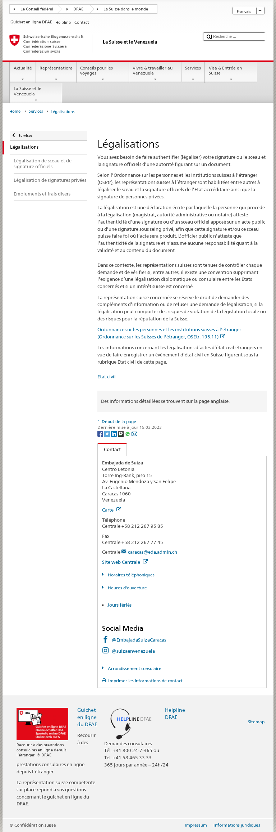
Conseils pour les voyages (103, 73)
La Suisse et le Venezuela (36, 94)
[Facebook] (100, 433)
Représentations (56, 73)
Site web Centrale (125, 562)
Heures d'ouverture (127, 587)
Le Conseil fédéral (36, 9)
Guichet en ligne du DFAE (87, 717)
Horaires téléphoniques (131, 574)
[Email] (134, 433)
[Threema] (121, 433)
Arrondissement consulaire (134, 668)
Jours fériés (119, 605)
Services (193, 73)
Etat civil (106, 376)
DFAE (78, 9)
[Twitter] (107, 433)
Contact (109, 449)
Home (14, 111)
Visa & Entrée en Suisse (231, 73)
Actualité (22, 73)
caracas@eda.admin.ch (152, 552)
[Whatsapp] (128, 433)
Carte (111, 510)
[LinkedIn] (114, 433)
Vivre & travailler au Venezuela (155, 73)
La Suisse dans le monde (126, 9)
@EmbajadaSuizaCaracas (139, 640)
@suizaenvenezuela (133, 651)
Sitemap (256, 721)
